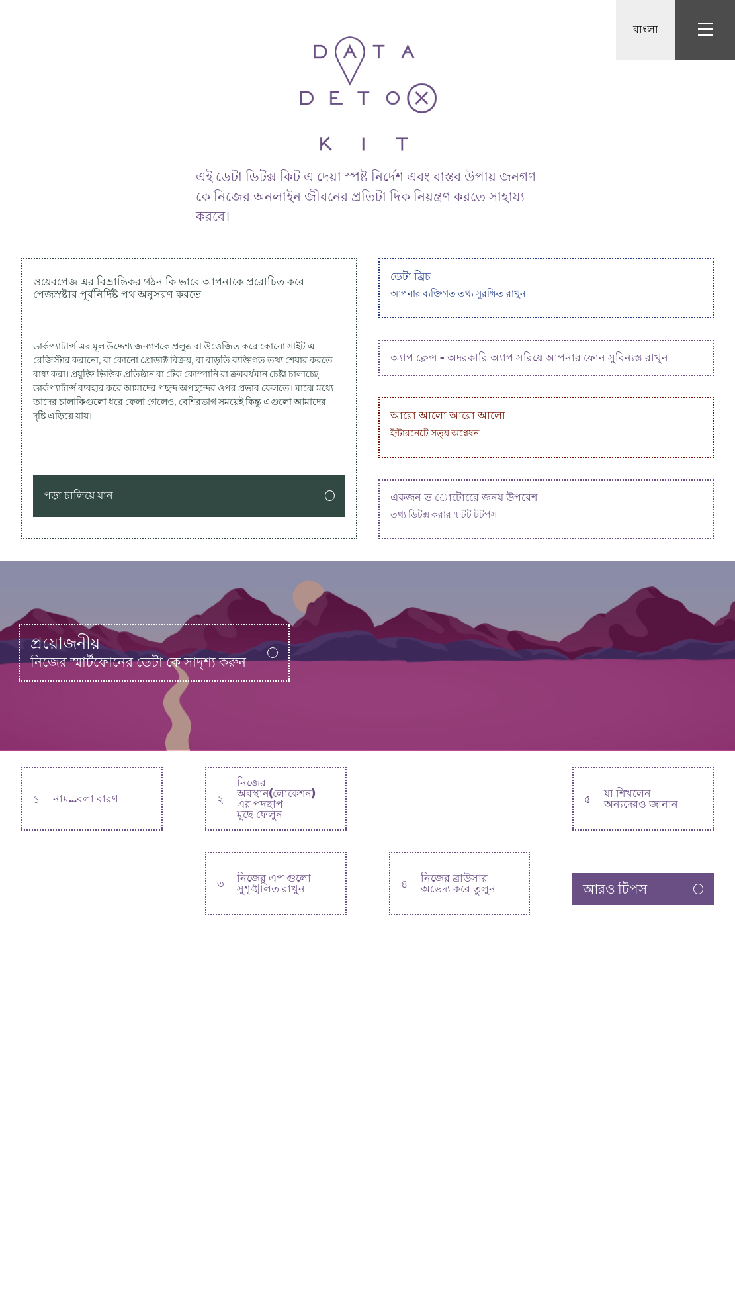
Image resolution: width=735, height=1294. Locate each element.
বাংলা (645, 29)
